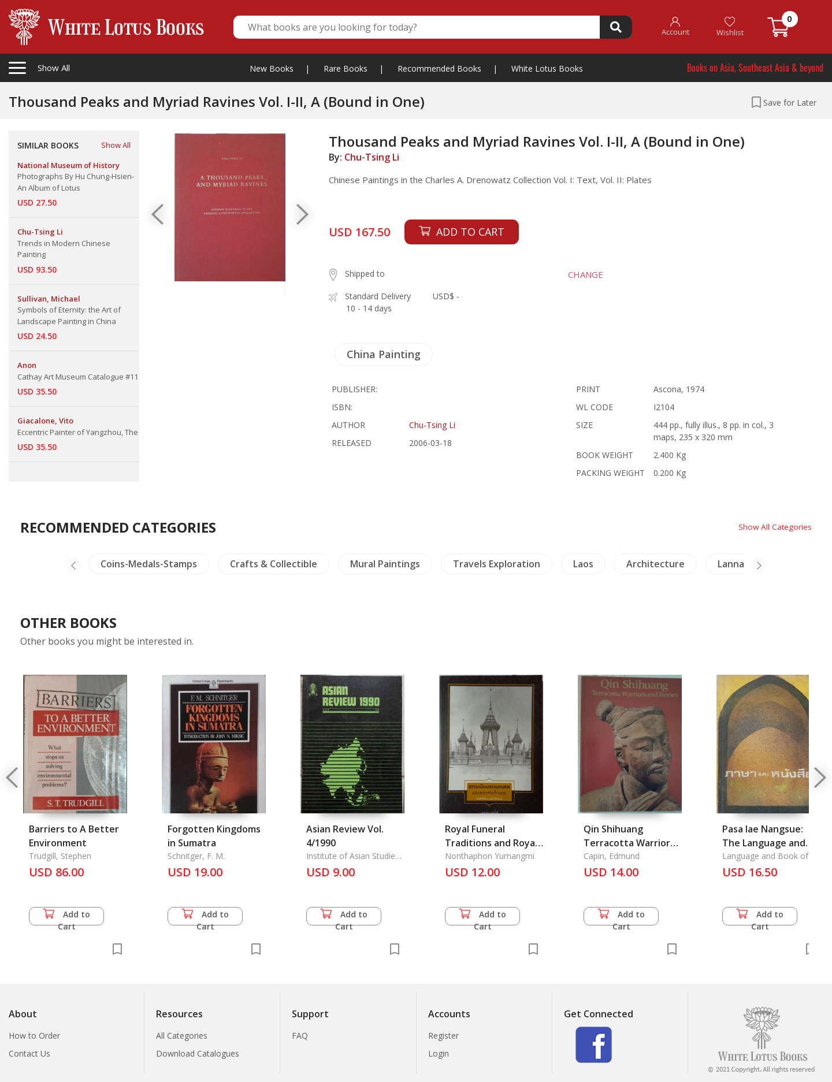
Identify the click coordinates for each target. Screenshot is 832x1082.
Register (443, 1035)
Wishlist (730, 27)
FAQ (300, 1035)
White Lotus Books (547, 68)
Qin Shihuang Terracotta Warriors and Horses (629, 843)
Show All (116, 145)
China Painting (384, 354)
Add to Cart (66, 917)
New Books (272, 68)
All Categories (181, 1035)
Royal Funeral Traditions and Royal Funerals (491, 843)
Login (438, 1053)
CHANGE (583, 274)
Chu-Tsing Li (371, 157)
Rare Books (345, 68)
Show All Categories (774, 526)
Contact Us (29, 1053)
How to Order (34, 1035)
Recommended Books (439, 68)
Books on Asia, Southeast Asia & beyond (755, 68)
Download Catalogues (197, 1053)
